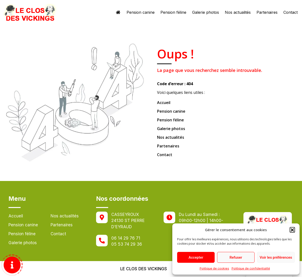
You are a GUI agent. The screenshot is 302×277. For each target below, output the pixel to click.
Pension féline (173, 12)
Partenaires (267, 12)
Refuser (235, 257)
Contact (290, 12)
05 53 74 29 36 (126, 244)
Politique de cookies (214, 268)
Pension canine (141, 12)
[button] (292, 229)
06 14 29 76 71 (125, 238)
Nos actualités (238, 12)
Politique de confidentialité (251, 268)
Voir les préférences (276, 257)
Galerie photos (205, 12)
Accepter (196, 257)
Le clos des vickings (143, 268)
